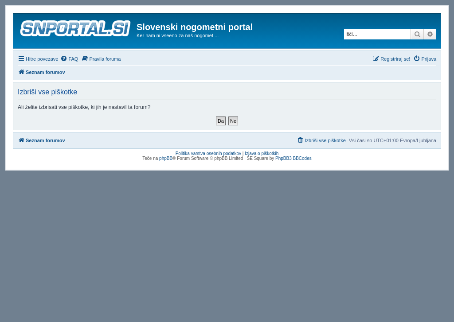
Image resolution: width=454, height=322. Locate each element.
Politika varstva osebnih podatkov (208, 153)
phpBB (165, 158)
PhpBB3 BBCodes (293, 158)
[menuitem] (69, 59)
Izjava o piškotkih (261, 153)
